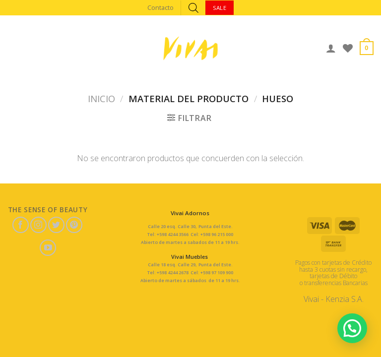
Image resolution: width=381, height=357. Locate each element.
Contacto (160, 7)
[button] (352, 328)
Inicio (101, 98)
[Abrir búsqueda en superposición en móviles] (193, 7)
